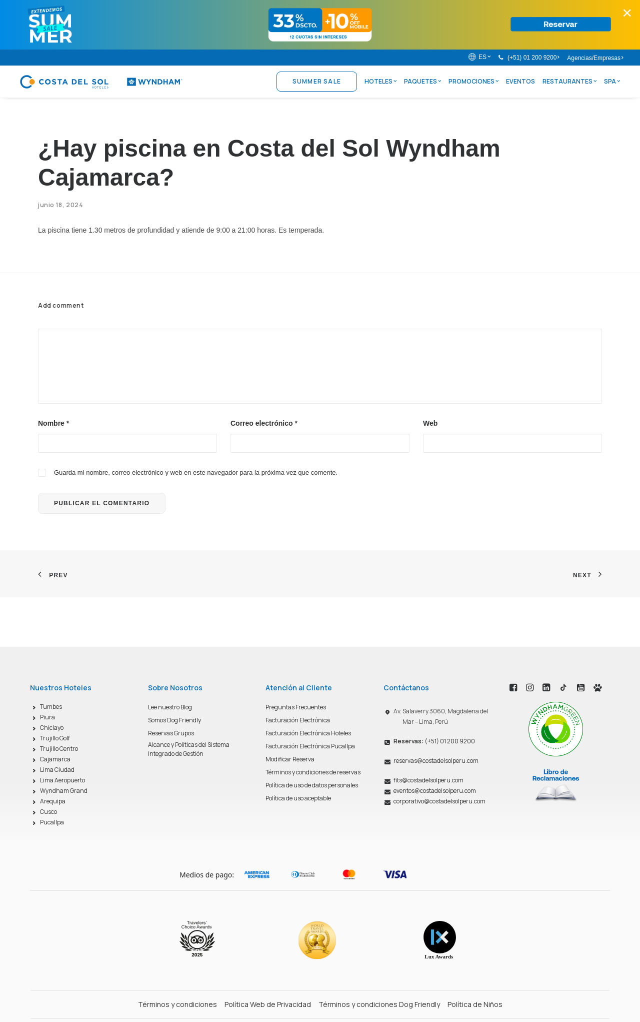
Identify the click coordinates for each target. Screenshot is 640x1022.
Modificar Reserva (290, 759)
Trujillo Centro (59, 748)
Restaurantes (569, 81)
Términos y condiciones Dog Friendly (379, 1004)
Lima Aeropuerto (62, 780)
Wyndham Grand (64, 790)
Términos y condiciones (177, 1004)
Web (430, 423)
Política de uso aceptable (298, 798)
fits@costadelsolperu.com (429, 780)
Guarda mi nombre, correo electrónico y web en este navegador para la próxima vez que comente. (196, 472)
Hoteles (380, 81)
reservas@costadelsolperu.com (436, 760)
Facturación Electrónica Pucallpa (310, 746)
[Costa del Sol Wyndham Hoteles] (100, 81)
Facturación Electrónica (298, 720)
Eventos (520, 81)
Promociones (473, 81)
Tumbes (51, 706)
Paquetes (422, 81)
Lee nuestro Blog (170, 707)
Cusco (48, 811)
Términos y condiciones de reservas (313, 772)
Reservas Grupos (171, 733)
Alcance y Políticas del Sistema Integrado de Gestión (189, 749)
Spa (612, 81)
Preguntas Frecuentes (296, 707)
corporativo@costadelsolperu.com (440, 801)
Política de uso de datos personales (312, 785)
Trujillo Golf (55, 738)
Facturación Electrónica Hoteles (308, 733)
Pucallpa (52, 822)
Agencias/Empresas (595, 58)
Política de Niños (475, 1004)
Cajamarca (55, 759)
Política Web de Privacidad (267, 1004)
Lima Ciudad (57, 769)
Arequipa (53, 801)
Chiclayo (52, 727)
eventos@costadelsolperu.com (435, 790)
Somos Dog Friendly (174, 720)
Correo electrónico (264, 423)
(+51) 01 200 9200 (533, 57)
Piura (47, 717)
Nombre (53, 423)
